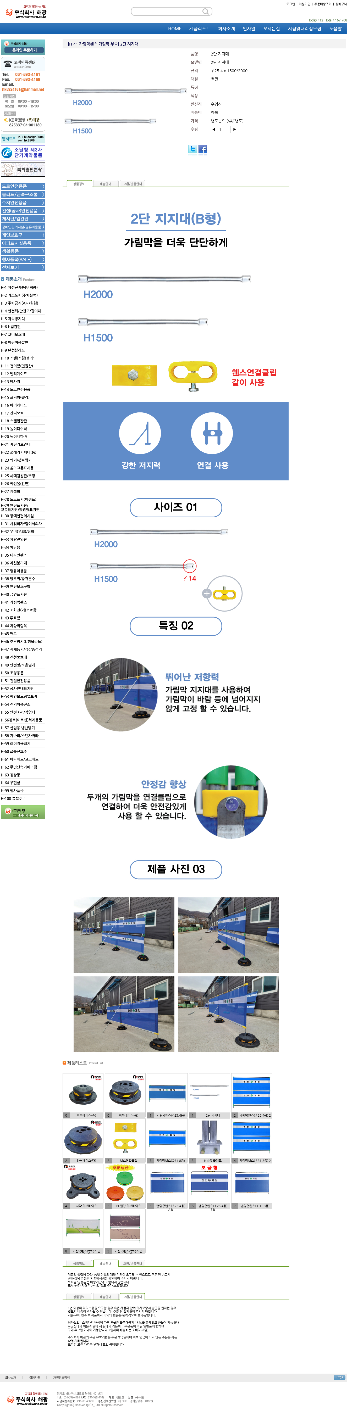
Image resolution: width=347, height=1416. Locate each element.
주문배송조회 (323, 4)
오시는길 (271, 28)
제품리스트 (199, 28)
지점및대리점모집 (304, 28)
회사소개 (226, 28)
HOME (174, 28)
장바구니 (341, 4)
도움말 (335, 28)
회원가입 (304, 4)
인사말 (249, 28)
